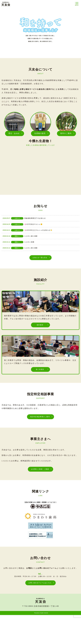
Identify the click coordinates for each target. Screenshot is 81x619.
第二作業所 (40, 370)
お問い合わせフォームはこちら (40, 586)
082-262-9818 (42, 576)
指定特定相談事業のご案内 (40, 418)
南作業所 (40, 325)
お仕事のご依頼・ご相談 (40, 471)
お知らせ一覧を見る (40, 258)
